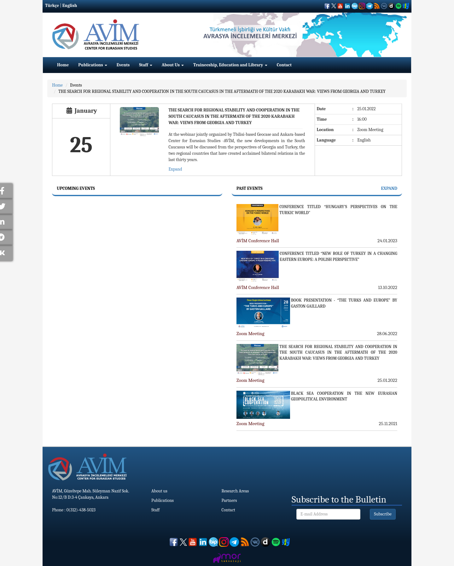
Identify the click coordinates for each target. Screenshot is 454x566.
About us (159, 491)
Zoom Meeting (250, 333)
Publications (92, 65)
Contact (284, 65)
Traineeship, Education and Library (230, 65)
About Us (173, 65)
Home (63, 65)
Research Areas (235, 491)
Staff (145, 65)
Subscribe (383, 514)
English (69, 5)
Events (123, 65)
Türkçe (52, 5)
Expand (175, 169)
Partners (229, 500)
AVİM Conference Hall (257, 241)
